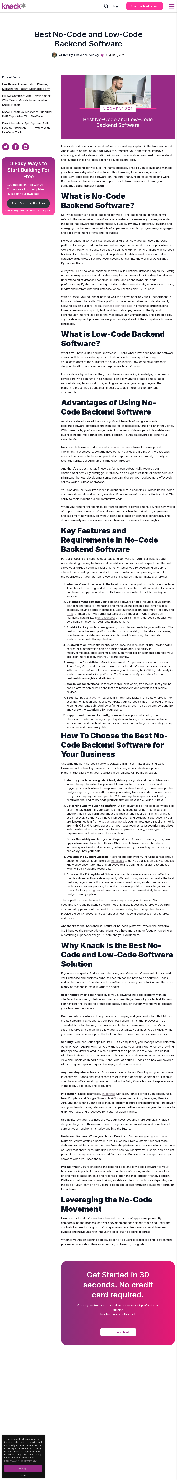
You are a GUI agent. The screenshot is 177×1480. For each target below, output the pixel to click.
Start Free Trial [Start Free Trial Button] (118, 1332)
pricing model (95, 890)
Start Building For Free (28, 203)
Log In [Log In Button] (117, 6)
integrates (108, 1093)
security (95, 697)
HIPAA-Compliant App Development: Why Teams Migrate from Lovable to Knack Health (26, 100)
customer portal (115, 821)
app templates (82, 1154)
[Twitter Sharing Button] (5, 146)
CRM (149, 670)
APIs (70, 613)
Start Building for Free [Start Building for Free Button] (144, 5)
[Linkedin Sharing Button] (25, 146)
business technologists (117, 306)
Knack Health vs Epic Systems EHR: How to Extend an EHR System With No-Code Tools (26, 128)
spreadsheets (106, 617)
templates (117, 860)
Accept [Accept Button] (23, 1468)
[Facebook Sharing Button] (15, 146)
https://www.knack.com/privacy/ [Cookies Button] (20, 1460)
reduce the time (120, 447)
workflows (145, 254)
